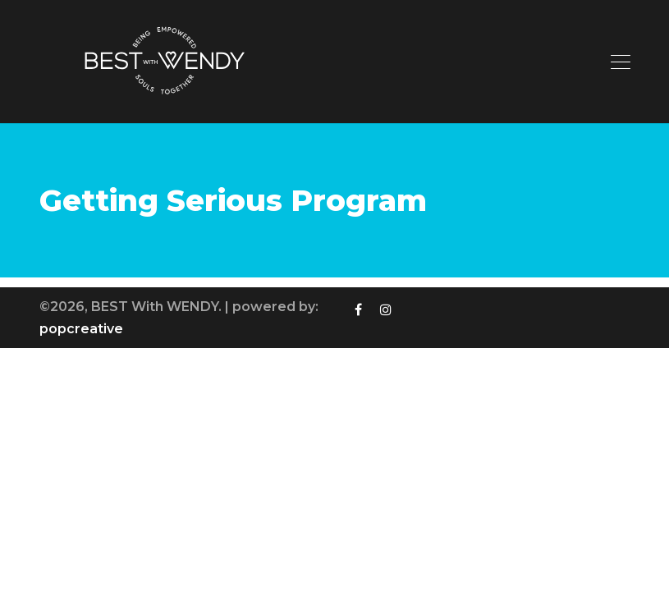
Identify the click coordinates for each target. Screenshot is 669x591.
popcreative (81, 329)
